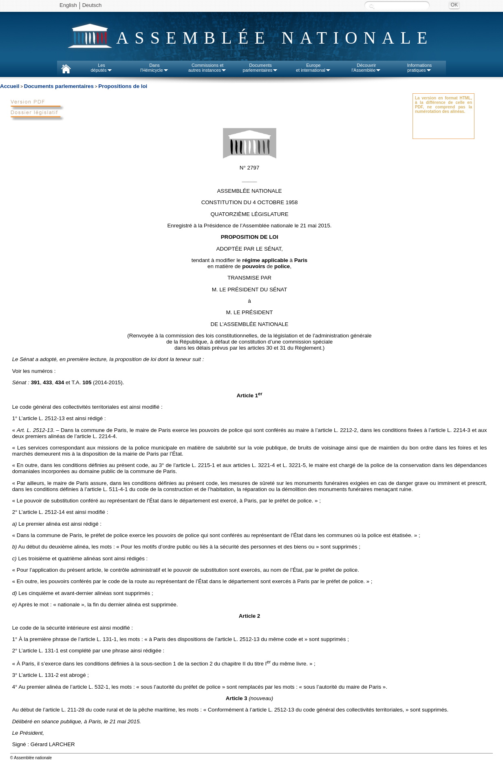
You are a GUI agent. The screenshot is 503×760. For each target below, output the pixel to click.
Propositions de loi (122, 86)
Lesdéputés (101, 68)
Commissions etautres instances (207, 68)
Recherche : (371, 5)
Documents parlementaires (59, 86)
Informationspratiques (419, 68)
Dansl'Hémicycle (154, 68)
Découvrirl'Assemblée (367, 68)
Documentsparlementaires (260, 68)
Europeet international (313, 68)
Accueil (9, 86)
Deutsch (92, 5)
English (68, 5)
